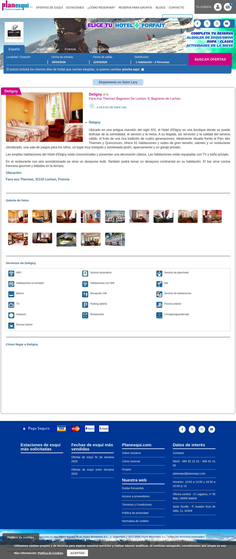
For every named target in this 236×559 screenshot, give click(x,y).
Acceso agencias (177, 17)
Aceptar (77, 553)
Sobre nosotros (131, 453)
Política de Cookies (50, 553)
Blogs (160, 7)
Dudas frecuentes (133, 488)
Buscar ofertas (210, 59)
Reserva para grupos (135, 7)
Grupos (126, 469)
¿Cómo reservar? (101, 7)
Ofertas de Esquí (49, 7)
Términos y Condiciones (137, 504)
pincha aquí (130, 69)
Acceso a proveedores (135, 496)
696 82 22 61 (190, 461)
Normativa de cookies (135, 521)
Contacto (176, 7)
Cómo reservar (131, 461)
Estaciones (75, 7)
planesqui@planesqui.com (189, 473)
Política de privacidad (135, 512)
